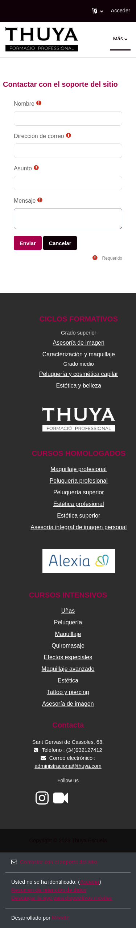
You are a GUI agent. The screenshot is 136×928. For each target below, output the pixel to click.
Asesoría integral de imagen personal (78, 527)
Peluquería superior (78, 492)
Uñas (68, 611)
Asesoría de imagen (78, 343)
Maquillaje (68, 634)
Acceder (120, 10)
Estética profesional (78, 504)
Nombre (24, 104)
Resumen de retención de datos (48, 890)
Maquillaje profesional (78, 469)
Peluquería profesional (79, 481)
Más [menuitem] (118, 38)
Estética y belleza (78, 385)
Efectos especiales (68, 657)
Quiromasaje (68, 646)
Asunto (23, 168)
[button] (97, 11)
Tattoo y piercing (68, 692)
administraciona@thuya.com (68, 766)
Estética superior (78, 515)
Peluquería (68, 622)
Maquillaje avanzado (68, 669)
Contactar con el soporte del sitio (54, 862)
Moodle (60, 918)
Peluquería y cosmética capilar (78, 374)
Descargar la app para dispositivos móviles (61, 898)
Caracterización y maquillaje (78, 354)
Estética (68, 680)
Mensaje (25, 201)
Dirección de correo (39, 136)
